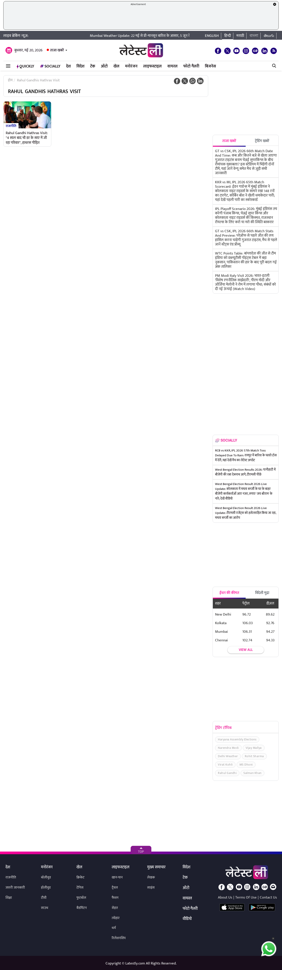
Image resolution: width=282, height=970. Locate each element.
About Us (225, 897)
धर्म (114, 928)
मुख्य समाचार (156, 867)
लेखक (151, 877)
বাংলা (254, 36)
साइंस (151, 888)
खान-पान (117, 877)
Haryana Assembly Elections (237, 739)
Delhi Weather (228, 756)
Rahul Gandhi (227, 772)
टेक (92, 66)
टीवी (43, 898)
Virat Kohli (225, 764)
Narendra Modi (228, 747)
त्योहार (116, 918)
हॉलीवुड (46, 888)
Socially (50, 66)
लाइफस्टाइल (152, 66)
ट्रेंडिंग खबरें (262, 141)
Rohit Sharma (254, 756)
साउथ (44, 908)
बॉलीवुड (46, 877)
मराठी (240, 36)
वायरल (172, 66)
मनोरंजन (131, 66)
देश (68, 66)
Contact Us (268, 897)
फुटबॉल (81, 898)
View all (246, 650)
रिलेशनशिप (119, 938)
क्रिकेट (80, 877)
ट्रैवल (115, 888)
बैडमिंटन (81, 908)
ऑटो (104, 66)
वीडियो (187, 919)
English (212, 36)
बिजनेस (210, 66)
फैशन (115, 898)
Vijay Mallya (254, 747)
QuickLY (25, 66)
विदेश (80, 66)
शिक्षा (9, 898)
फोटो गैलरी (191, 66)
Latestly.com (135, 963)
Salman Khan (252, 772)
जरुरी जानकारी (15, 888)
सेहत (115, 908)
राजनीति (11, 125)
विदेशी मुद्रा (262, 593)
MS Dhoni (246, 764)
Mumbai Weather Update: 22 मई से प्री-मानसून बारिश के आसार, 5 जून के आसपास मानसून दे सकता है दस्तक (169, 36)
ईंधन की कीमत (229, 593)
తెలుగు (269, 36)
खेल (116, 66)
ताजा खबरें (57, 50)
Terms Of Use (246, 897)
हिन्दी (227, 36)
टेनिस (79, 888)
